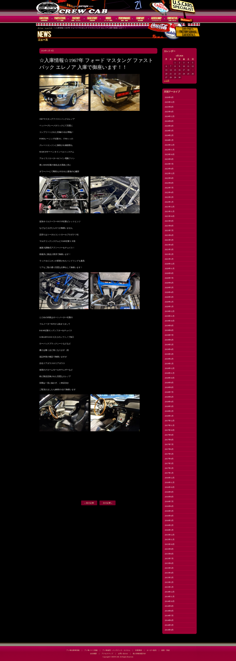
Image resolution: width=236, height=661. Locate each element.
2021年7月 (169, 230)
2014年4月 (169, 630)
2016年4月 (169, 516)
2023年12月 (170, 145)
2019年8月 (169, 330)
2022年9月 (169, 178)
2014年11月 (170, 596)
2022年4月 (169, 192)
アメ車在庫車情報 (72, 650)
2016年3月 (169, 520)
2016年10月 (170, 487)
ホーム (40, 28)
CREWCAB (48, 7)
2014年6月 (169, 620)
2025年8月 (169, 107)
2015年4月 (169, 573)
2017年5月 (169, 454)
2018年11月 (170, 373)
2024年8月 (169, 121)
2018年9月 (169, 382)
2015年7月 (169, 558)
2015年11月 (170, 539)
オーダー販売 (108, 19)
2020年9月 (169, 273)
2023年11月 (170, 150)
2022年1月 (169, 202)
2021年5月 (169, 240)
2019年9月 (169, 325)
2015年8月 (169, 554)
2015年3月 (169, 577)
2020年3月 (169, 297)
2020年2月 (169, 302)
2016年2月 (169, 525)
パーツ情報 (60, 19)
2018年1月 (169, 416)
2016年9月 (169, 492)
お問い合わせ (172, 19)
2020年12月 (170, 264)
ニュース (48, 28)
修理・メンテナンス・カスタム (76, 19)
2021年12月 (170, 207)
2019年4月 (169, 349)
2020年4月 (169, 292)
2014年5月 (169, 625)
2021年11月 (170, 211)
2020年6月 (169, 283)
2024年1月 (169, 140)
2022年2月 (169, 197)
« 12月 (166, 81)
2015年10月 (170, 544)
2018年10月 (170, 378)
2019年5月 (169, 344)
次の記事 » (107, 503)
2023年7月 (169, 164)
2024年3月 (169, 131)
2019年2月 (169, 359)
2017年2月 (169, 468)
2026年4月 (169, 97)
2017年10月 (170, 430)
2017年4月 (169, 459)
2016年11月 (170, 482)
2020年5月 (169, 287)
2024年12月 (170, 116)
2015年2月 (169, 582)
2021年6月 (169, 235)
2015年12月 (170, 535)
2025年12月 (170, 102)
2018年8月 (169, 387)
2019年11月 (170, 316)
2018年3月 (169, 406)
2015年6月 (169, 563)
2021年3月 (169, 249)
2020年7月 (169, 278)
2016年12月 (170, 478)
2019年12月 (170, 311)
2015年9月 (169, 549)
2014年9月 (169, 606)
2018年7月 (169, 392)
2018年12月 (170, 368)
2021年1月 (169, 259)
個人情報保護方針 (139, 653)
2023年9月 (169, 159)
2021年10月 (170, 216)
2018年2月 (169, 411)
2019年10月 (170, 321)
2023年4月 (169, 169)
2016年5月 (169, 511)
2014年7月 (169, 615)
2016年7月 (169, 501)
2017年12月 (170, 421)
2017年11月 (170, 425)
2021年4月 (169, 245)
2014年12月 (170, 592)
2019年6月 (169, 340)
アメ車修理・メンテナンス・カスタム (116, 650)
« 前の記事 (89, 503)
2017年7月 (169, 444)
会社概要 (140, 19)
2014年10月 (170, 601)
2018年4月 (169, 402)
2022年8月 (169, 183)
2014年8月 (169, 611)
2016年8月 (169, 497)
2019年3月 (169, 354)
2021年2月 (169, 254)
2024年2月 (169, 135)
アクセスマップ (156, 19)
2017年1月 (169, 473)
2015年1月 (169, 587)
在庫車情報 (44, 19)
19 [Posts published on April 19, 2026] (193, 70)
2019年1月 (169, 363)
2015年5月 (169, 568)
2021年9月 (169, 221)
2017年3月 (169, 463)
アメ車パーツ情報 (91, 650)
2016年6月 (169, 506)
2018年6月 (169, 397)
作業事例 (92, 19)
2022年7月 (169, 188)
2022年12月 (170, 173)
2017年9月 (169, 435)
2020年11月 (170, 268)
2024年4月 (169, 126)
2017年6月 (169, 449)
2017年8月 (169, 440)
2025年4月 (169, 111)
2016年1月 (169, 530)
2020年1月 (169, 306)
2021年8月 (169, 226)
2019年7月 (169, 335)
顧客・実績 (124, 19)
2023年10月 (170, 154)
